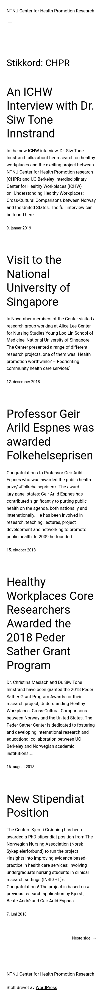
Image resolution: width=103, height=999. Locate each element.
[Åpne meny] (10, 24)
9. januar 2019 (19, 228)
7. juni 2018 (17, 914)
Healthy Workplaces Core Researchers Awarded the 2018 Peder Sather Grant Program (50, 623)
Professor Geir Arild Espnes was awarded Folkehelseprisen (50, 434)
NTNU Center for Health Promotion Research (50, 10)
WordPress (46, 987)
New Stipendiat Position (45, 805)
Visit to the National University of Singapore (38, 280)
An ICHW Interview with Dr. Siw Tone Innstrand (50, 112)
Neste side (84, 938)
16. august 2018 (20, 767)
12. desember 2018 (23, 382)
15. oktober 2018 (21, 550)
